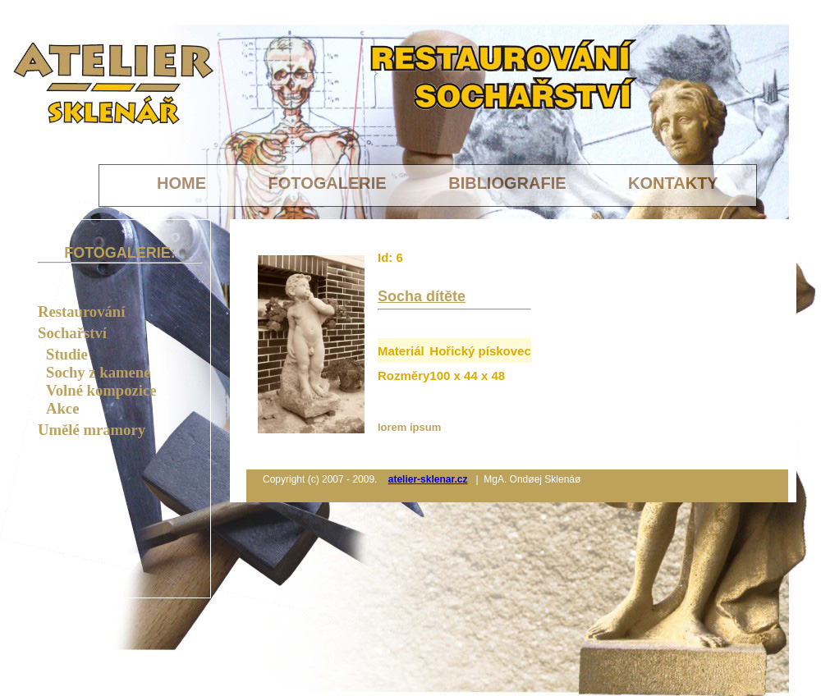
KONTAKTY (673, 183)
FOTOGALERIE (330, 183)
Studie (67, 354)
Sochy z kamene (98, 372)
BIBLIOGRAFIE (509, 183)
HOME (184, 183)
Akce (62, 408)
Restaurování (81, 311)
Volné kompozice (101, 390)
